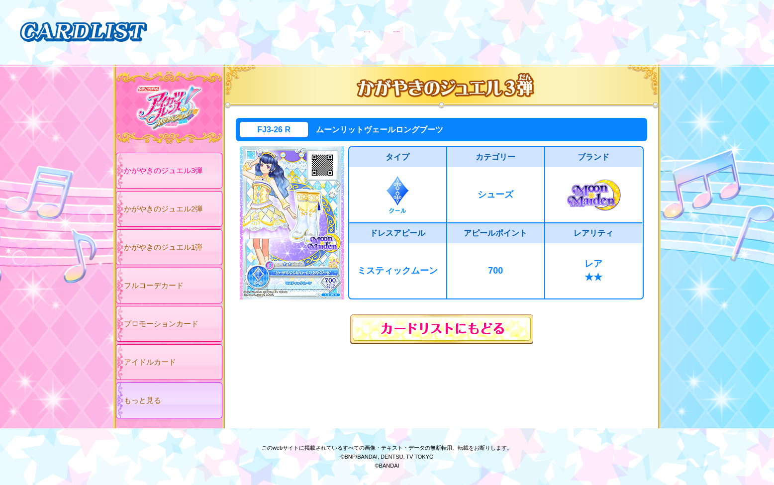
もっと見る (142, 400)
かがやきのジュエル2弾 (163, 208)
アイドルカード (150, 362)
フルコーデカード (154, 285)
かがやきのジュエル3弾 (163, 170)
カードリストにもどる (441, 329)
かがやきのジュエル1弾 (163, 247)
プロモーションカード (161, 323)
